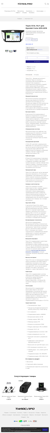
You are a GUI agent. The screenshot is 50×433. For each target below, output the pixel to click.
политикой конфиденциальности (22, 431)
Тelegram (23, 417)
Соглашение (24, 414)
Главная (19, 18)
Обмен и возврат (7, 414)
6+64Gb (34, 39)
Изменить (39, 49)
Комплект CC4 (29, 18)
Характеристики (29, 37)
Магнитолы (21, 11)
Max (28, 417)
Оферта (31, 414)
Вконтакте (45, 414)
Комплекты (29, 11)
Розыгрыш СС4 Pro (10, 11)
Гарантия (43, 412)
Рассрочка (32, 412)
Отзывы (24, 12)
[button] (3, 389)
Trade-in (18, 12)
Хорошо (45, 429)
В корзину (37, 61)
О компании (13, 412)
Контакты (31, 12)
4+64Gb (28, 39)
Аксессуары (40, 11)
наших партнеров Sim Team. (40, 269)
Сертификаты (16, 414)
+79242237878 (25, 425)
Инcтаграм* (38, 414)
